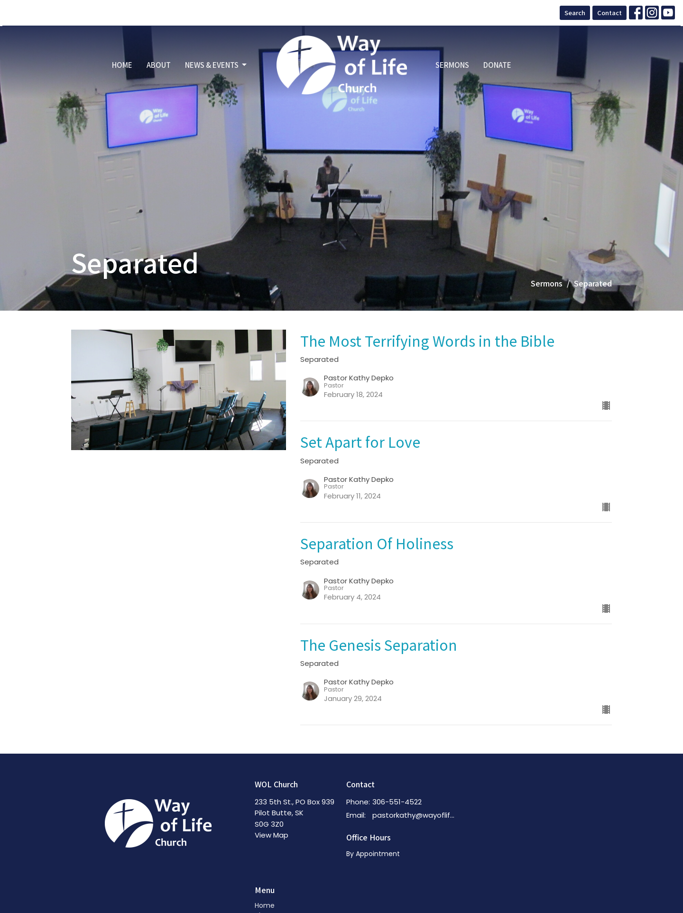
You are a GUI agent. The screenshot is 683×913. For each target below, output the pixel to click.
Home (122, 65)
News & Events (216, 65)
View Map (271, 835)
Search (574, 12)
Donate (497, 65)
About (159, 65)
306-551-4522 (397, 802)
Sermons (452, 65)
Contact (609, 12)
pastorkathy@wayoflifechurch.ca (415, 815)
